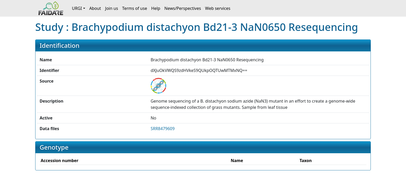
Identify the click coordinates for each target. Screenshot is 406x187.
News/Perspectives (182, 8)
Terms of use (134, 8)
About (95, 8)
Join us (111, 8)
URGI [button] (77, 8)
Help (155, 8)
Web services (217, 8)
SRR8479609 (163, 128)
